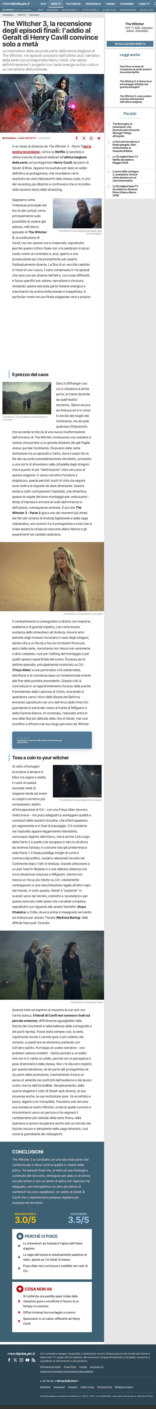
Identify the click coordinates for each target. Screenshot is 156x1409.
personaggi (93, 3)
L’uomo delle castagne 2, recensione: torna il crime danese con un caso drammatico (125, 175)
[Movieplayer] (21, 1357)
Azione (130, 30)
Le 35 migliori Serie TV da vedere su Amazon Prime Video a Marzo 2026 (125, 190)
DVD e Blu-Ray (147, 10)
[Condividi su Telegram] (99, 138)
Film (43, 3)
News (40, 10)
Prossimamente (128, 10)
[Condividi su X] (84, 138)
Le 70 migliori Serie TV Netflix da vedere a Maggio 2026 (125, 158)
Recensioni (52, 10)
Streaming (127, 3)
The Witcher (134, 23)
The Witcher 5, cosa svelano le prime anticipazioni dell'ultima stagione (135, 98)
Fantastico (147, 27)
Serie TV (56, 3)
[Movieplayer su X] (15, 1364)
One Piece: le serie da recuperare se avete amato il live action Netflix (136, 69)
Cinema (110, 3)
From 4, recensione (23, 10)
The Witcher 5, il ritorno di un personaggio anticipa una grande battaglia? (136, 84)
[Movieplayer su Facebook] (9, 1364)
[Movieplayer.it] (16, 4)
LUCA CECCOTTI (27, 138)
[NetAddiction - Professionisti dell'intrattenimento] (66, 1385)
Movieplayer (8, 15)
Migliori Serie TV (70, 10)
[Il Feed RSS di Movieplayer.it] (33, 1364)
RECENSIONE (9, 138)
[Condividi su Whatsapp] (91, 138)
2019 (137, 27)
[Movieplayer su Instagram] (21, 1364)
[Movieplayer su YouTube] (27, 1364)
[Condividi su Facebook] (77, 138)
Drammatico (142, 30)
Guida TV (144, 3)
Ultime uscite (109, 10)
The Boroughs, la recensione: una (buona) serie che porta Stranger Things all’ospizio (126, 129)
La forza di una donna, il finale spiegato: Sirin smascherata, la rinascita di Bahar (126, 145)
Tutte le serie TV (90, 10)
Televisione (73, 3)
